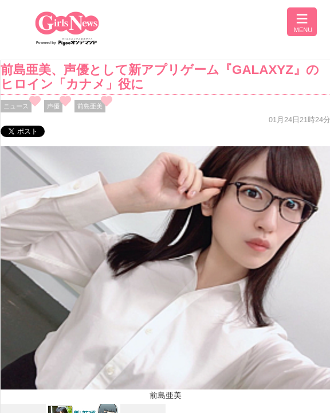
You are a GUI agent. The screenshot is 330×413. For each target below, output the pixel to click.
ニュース (16, 106)
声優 (53, 106)
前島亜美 (90, 106)
